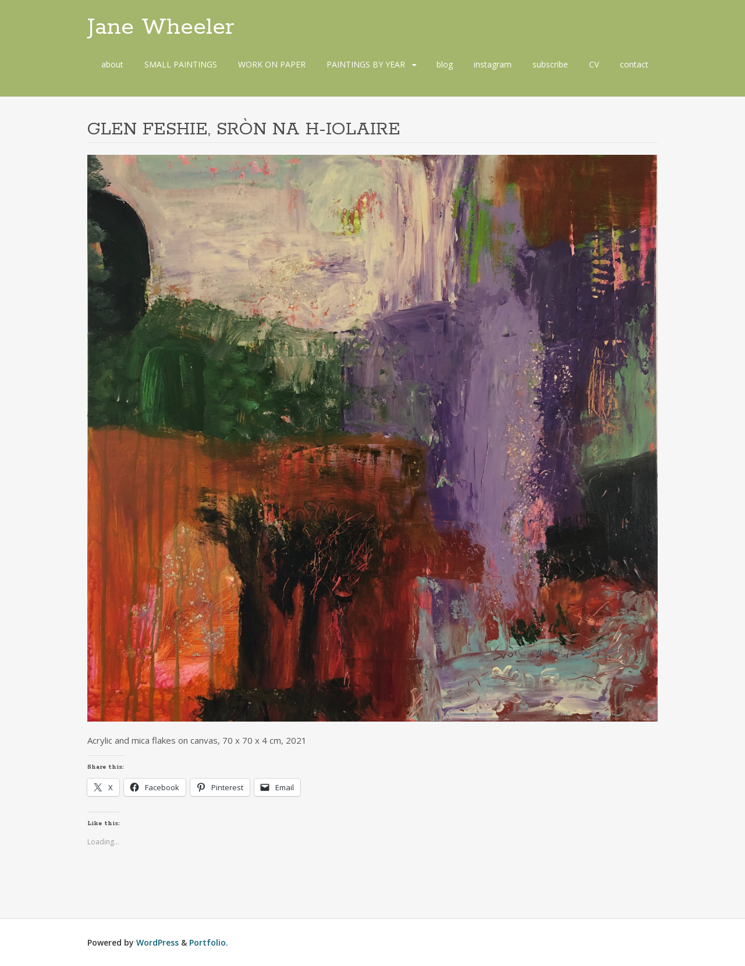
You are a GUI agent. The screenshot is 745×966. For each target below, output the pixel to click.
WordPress (157, 942)
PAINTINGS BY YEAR (366, 64)
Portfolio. (208, 942)
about (112, 64)
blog (445, 64)
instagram (493, 64)
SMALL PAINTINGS (180, 64)
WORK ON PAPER (272, 64)
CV (594, 64)
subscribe (550, 64)
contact (634, 64)
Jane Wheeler (161, 27)
